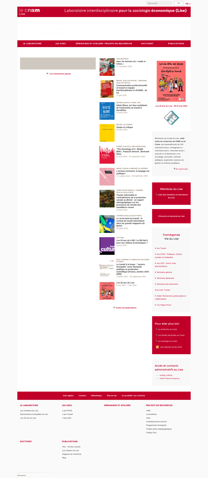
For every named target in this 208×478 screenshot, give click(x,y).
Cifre (148, 418)
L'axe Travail (67, 414)
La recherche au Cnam (167, 329)
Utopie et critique (124, 127)
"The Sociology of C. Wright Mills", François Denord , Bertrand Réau (132, 151)
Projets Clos (151, 432)
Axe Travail (161, 248)
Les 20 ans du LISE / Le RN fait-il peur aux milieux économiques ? (132, 241)
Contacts (82, 396)
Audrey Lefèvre (166, 375)
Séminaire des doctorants (167, 284)
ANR (148, 411)
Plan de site (112, 396)
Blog (64, 458)
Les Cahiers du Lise (70, 450)
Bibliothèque (96, 396)
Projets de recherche (159, 405)
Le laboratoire (29, 405)
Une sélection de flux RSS (171, 347)
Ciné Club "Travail (162, 290)
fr (187, 4)
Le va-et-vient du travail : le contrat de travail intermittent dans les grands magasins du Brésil (130, 222)
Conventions (151, 414)
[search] (159, 3)
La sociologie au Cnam (167, 341)
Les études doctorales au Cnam (171, 335)
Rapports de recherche (71, 454)
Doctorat (26, 441)
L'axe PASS (67, 411)
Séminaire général (164, 272)
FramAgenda (171, 234)
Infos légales (68, 396)
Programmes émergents (156, 425)
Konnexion (21, 475)
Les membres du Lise (29, 411)
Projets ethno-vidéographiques (159, 429)
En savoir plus (182, 169)
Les (164, 305)
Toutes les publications (126, 308)
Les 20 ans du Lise (125, 283)
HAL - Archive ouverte (71, 447)
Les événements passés (60, 74)
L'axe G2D (66, 418)
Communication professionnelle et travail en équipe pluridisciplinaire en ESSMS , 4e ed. (131, 89)
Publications (70, 441)
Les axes (67, 405)
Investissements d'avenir (156, 422)
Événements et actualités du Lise (34, 414)
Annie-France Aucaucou (170, 378)
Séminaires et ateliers (117, 405)
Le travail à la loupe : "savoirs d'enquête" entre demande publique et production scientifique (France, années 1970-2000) (132, 269)
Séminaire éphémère (165, 278)
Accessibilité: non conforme (133, 396)
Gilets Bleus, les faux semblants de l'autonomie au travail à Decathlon (131, 107)
